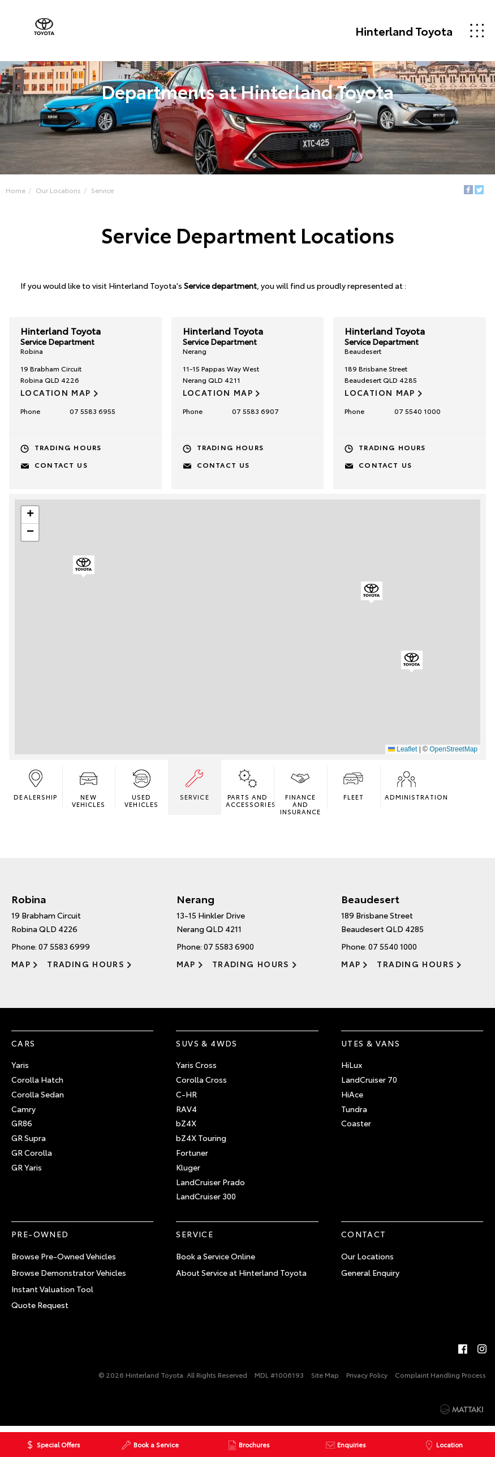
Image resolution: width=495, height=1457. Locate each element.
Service (107, 191)
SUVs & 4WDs (206, 1048)
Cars (23, 1048)
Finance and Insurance (300, 795)
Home (20, 191)
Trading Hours (70, 449)
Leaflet (400, 751)
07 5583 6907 (255, 413)
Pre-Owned (40, 1239)
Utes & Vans (370, 1048)
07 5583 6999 (64, 951)
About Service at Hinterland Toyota (241, 1277)
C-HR (186, 1099)
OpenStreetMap (451, 751)
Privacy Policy (367, 1380)
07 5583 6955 (94, 413)
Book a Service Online (215, 1261)
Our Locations (62, 191)
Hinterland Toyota (391, 30)
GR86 (21, 1128)
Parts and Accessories (250, 792)
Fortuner (192, 1157)
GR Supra (28, 1142)
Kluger (188, 1172)
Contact (363, 1239)
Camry (23, 1114)
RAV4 (186, 1114)
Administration (407, 788)
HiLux (351, 1069)
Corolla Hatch (37, 1084)
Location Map (58, 394)
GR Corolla (31, 1157)
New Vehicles (90, 792)
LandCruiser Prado (210, 1187)
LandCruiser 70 (369, 1084)
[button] (412, 664)
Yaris (20, 1069)
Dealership (37, 788)
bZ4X (186, 1128)
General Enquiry (370, 1277)
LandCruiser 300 (206, 1201)
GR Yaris (26, 1172)
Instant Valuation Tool (52, 1294)
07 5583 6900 (229, 951)
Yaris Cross (196, 1069)
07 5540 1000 (416, 413)
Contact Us (63, 467)
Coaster (356, 1128)
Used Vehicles (143, 792)
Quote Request (39, 1309)
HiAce (352, 1099)
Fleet (352, 788)
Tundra (354, 1114)
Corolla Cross (201, 1084)
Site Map (325, 1380)
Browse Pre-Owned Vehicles (63, 1261)
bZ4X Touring (201, 1142)
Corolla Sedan (37, 1099)
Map (21, 969)
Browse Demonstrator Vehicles (68, 1277)
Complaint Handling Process (440, 1380)
